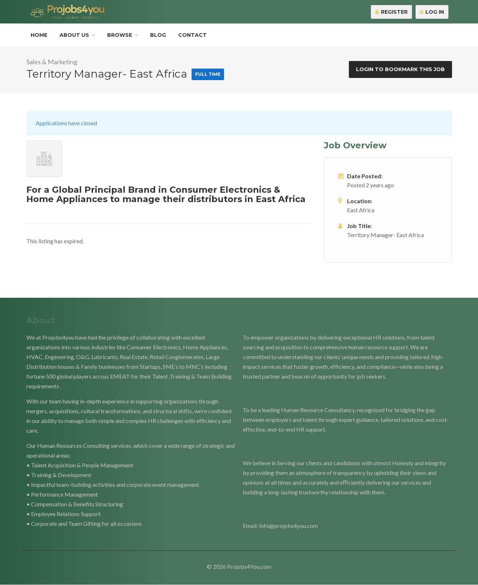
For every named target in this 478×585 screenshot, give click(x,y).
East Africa (360, 209)
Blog (158, 35)
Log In (432, 12)
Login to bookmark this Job (400, 69)
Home (39, 35)
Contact (192, 35)
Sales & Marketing (51, 62)
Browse (119, 35)
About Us (74, 35)
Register (391, 12)
